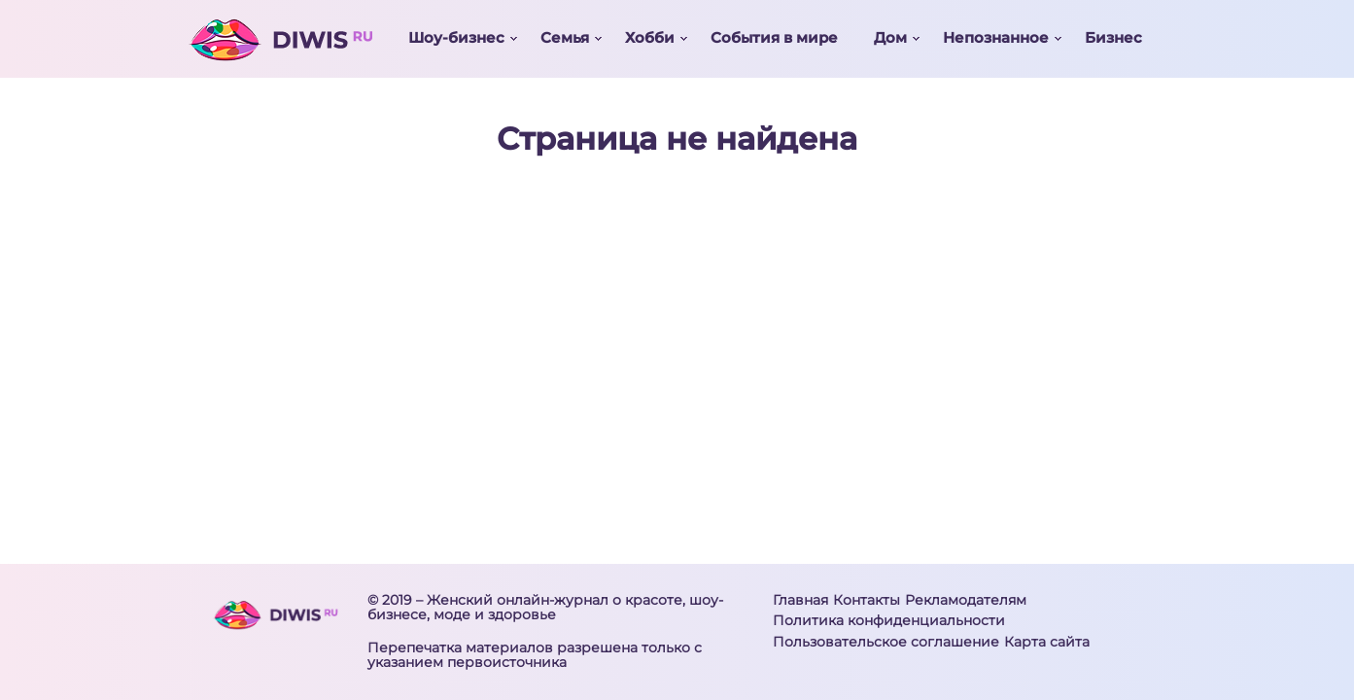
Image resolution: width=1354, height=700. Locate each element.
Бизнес (1113, 37)
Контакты (866, 600)
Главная (800, 600)
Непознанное (996, 37)
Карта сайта (1047, 641)
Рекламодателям (965, 600)
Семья (564, 37)
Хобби (650, 37)
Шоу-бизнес (456, 37)
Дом (890, 37)
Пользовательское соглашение (886, 641)
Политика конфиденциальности (889, 620)
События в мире (774, 37)
